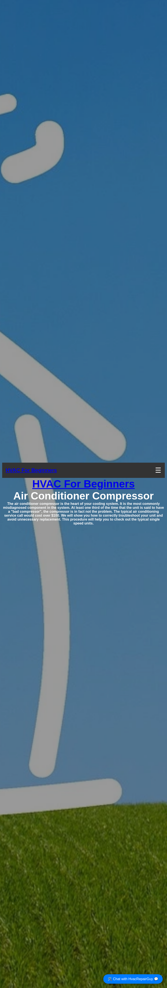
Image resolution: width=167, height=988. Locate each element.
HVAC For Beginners (31, 470)
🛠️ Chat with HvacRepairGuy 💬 (133, 979)
